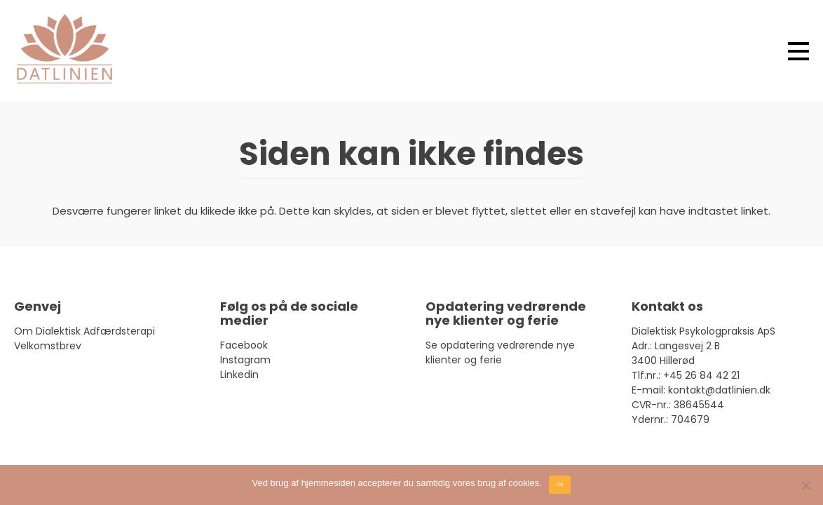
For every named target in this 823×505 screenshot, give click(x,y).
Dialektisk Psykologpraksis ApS (703, 331)
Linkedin (239, 375)
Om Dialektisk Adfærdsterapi (84, 331)
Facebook (244, 345)
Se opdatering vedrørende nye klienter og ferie (500, 352)
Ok (560, 484)
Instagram (245, 360)
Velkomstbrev (47, 346)
